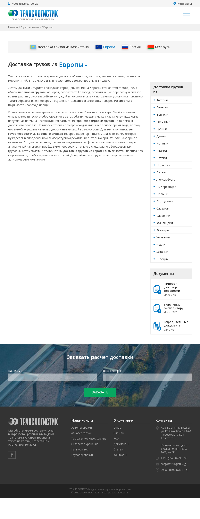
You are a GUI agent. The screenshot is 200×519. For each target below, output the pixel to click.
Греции (161, 129)
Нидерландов (166, 187)
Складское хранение (84, 444)
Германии (163, 122)
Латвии (161, 158)
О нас (117, 427)
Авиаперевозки (81, 433)
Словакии (163, 208)
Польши (162, 194)
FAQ (116, 438)
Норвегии (163, 165)
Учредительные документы (171, 325)
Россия (131, 47)
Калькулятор (79, 449)
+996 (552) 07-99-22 (25, 3)
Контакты (185, 3)
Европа (105, 47)
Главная (13, 27)
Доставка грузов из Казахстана (59, 47)
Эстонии (162, 252)
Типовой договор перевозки (171, 289)
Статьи (118, 449)
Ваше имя (15, 371)
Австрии (162, 100)
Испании (162, 143)
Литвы (161, 172)
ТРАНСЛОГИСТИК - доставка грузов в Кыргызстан (100, 489)
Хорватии (163, 237)
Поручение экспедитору (171, 308)
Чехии (160, 244)
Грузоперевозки (31, 27)
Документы (121, 444)
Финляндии (164, 223)
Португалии (164, 201)
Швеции (162, 259)
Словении (163, 216)
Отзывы (118, 433)
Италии (161, 150)
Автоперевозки (81, 427)
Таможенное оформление (88, 438)
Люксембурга (165, 179)
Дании (161, 136)
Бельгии (162, 107)
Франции (163, 230)
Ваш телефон (112, 371)
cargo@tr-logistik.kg (173, 464)
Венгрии (162, 114)
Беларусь (158, 47)
